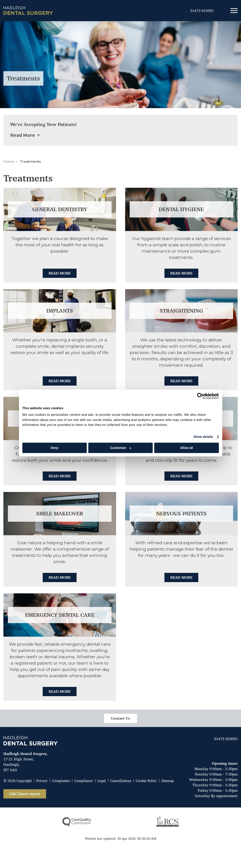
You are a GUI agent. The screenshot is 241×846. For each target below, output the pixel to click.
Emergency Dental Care (59, 615)
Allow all (186, 448)
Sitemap (167, 780)
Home (8, 161)
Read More (60, 273)
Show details (203, 437)
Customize (120, 448)
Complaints (61, 780)
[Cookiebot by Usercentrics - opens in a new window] (199, 396)
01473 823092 (226, 738)
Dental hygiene (181, 209)
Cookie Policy (146, 780)
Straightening (181, 310)
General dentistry (59, 209)
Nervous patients (181, 513)
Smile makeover (59, 513)
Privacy (42, 780)
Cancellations (120, 780)
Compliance (83, 780)
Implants (59, 310)
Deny (54, 448)
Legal (101, 780)
